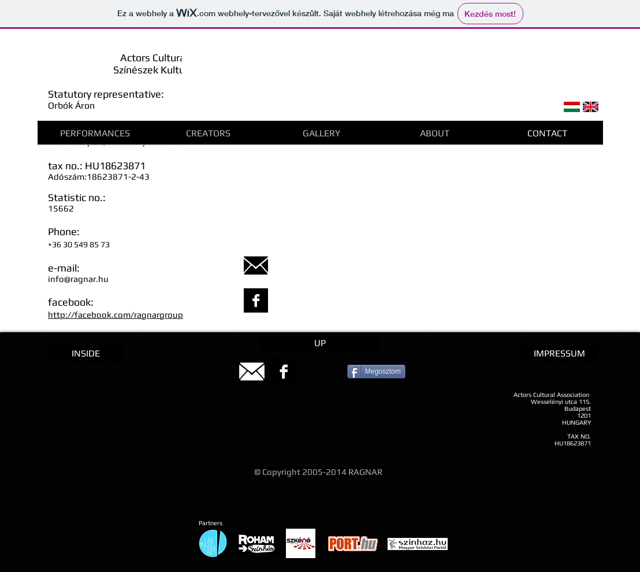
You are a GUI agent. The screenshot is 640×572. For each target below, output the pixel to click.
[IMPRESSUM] (559, 354)
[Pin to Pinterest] (326, 371)
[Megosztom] (376, 371)
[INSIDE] (85, 354)
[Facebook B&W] (256, 300)
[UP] (320, 343)
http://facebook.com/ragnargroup (115, 315)
